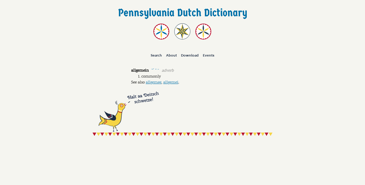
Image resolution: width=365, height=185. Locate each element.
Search (156, 55)
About (171, 55)
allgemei (170, 83)
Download (190, 55)
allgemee (153, 83)
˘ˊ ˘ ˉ (155, 70)
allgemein (140, 71)
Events (208, 55)
